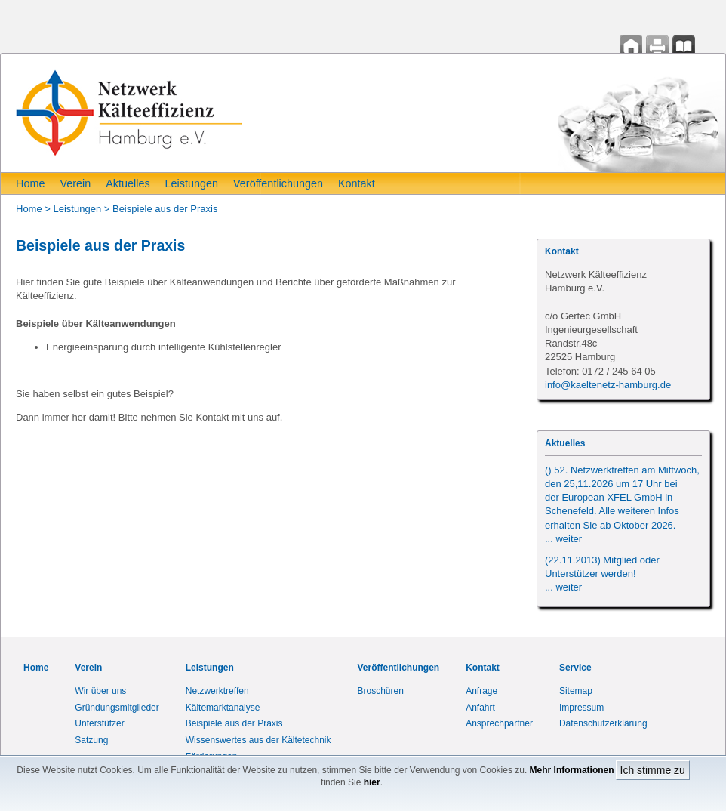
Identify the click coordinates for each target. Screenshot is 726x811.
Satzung (91, 740)
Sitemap (575, 691)
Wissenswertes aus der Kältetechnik (258, 740)
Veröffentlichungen (278, 183)
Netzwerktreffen (217, 691)
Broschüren (381, 691)
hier (372, 782)
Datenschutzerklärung (603, 723)
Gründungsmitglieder (116, 707)
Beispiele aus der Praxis (164, 208)
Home (30, 183)
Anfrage (481, 691)
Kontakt (356, 183)
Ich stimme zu (652, 770)
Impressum (581, 707)
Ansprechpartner (499, 723)
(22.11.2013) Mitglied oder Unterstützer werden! (602, 573)
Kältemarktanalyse (223, 707)
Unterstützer (99, 723)
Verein (75, 183)
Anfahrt (480, 707)
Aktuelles (127, 183)
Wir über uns (100, 691)
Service (575, 667)
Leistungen (191, 183)
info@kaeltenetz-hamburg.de (608, 384)
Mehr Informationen (572, 770)
